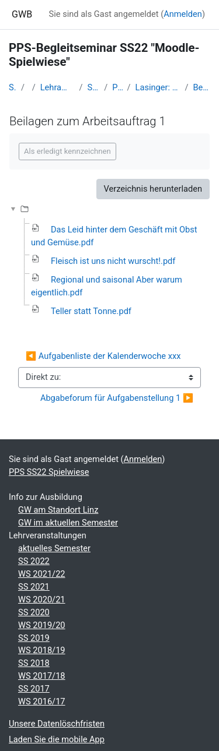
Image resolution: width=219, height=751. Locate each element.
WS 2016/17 (41, 701)
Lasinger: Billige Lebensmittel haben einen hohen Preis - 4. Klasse (157, 87)
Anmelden (183, 14)
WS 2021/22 (41, 574)
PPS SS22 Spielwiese (117, 87)
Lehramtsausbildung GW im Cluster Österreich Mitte (57, 87)
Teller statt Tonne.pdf (91, 311)
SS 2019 (34, 638)
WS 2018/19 (41, 650)
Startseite (12, 87)
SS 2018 (34, 663)
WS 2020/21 (41, 599)
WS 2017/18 (41, 676)
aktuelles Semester (54, 548)
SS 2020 (34, 612)
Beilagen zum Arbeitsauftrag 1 (201, 87)
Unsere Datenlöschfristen (57, 723)
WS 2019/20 (41, 625)
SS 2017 (34, 688)
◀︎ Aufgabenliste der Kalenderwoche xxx (103, 356)
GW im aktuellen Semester (68, 522)
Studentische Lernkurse (94, 87)
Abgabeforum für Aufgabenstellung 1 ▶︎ (116, 398)
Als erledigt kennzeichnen (67, 151)
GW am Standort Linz (58, 510)
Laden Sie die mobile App (57, 739)
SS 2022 (34, 561)
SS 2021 (34, 586)
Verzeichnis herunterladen (153, 189)
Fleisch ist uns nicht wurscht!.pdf (113, 261)
